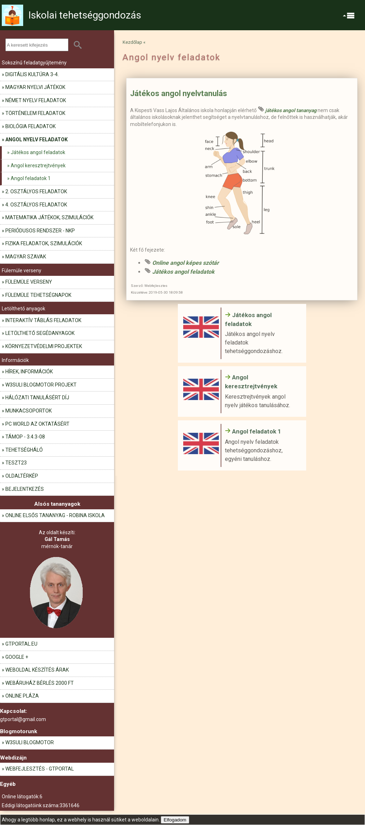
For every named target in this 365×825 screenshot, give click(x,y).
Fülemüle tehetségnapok (38, 295)
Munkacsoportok (28, 411)
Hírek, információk (29, 371)
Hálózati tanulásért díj (37, 397)
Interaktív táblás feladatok (43, 320)
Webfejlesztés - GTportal (39, 769)
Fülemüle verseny (28, 282)
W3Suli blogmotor (29, 742)
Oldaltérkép (21, 476)
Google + (16, 657)
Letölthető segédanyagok (39, 333)
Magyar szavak (25, 256)
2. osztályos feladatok (36, 191)
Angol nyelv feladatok (36, 139)
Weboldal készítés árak (37, 670)
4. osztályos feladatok (36, 204)
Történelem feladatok (35, 113)
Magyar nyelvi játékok (35, 87)
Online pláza (22, 696)
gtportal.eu (21, 644)
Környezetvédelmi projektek (43, 346)
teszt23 (16, 463)
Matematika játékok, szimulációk (49, 217)
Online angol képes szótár (185, 262)
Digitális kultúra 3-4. (32, 74)
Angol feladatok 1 (31, 178)
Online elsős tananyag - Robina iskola (55, 515)
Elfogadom (175, 820)
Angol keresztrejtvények (38, 165)
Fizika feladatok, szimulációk (43, 243)
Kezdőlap (132, 42)
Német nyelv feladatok (35, 100)
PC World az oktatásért (37, 424)
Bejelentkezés (24, 489)
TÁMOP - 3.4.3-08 (25, 437)
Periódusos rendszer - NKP (40, 230)
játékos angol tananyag (291, 110)
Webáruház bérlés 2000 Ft (39, 683)
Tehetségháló (24, 450)
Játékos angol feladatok (38, 152)
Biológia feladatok (30, 126)
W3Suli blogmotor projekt (41, 385)
